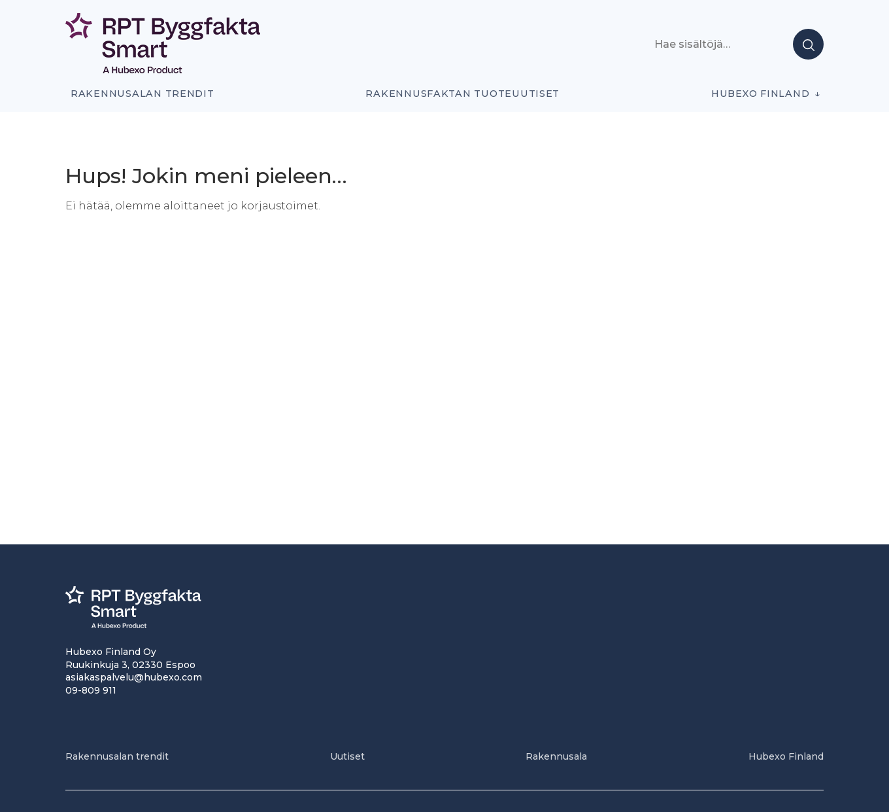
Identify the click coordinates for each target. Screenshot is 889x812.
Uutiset (347, 756)
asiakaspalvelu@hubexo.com (133, 677)
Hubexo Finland (760, 93)
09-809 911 (90, 690)
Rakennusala (556, 756)
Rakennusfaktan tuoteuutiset (462, 93)
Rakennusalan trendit (142, 93)
